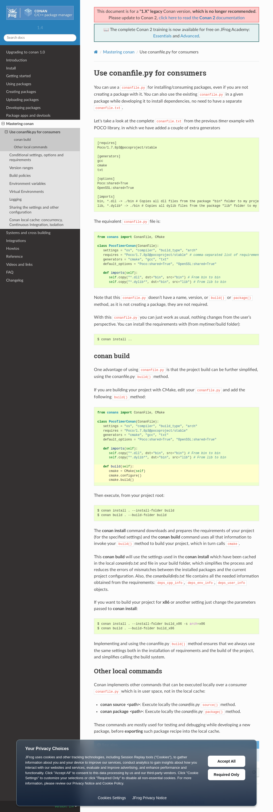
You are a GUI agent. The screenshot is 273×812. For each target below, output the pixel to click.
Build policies (20, 176)
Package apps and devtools (28, 116)
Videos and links (19, 265)
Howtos (12, 249)
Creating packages (21, 92)
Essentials (162, 36)
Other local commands (31, 147)
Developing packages (23, 108)
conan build (22, 140)
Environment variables (27, 184)
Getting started (18, 76)
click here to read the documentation (202, 18)
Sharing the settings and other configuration (34, 209)
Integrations (16, 241)
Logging (15, 199)
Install (11, 68)
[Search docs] (40, 38)
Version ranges (21, 168)
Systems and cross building (28, 233)
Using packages (18, 84)
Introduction (16, 60)
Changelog (14, 280)
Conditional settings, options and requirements (36, 157)
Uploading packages (22, 100)
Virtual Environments (26, 192)
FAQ (9, 272)
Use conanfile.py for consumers (32, 132)
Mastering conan (18, 124)
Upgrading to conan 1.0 (25, 52)
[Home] (96, 52)
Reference (14, 257)
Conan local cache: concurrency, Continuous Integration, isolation (36, 222)
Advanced (189, 36)
